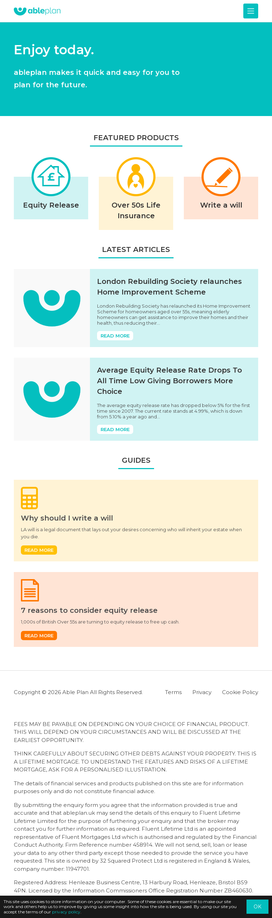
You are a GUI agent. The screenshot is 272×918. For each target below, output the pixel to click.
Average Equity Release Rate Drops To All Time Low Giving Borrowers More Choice (169, 381)
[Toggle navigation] (250, 11)
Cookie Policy (240, 692)
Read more (115, 336)
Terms (173, 692)
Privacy (201, 692)
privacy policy (66, 911)
